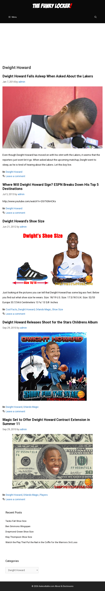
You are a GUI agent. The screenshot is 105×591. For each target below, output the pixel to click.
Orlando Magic (43, 309)
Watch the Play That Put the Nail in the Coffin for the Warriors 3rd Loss (41, 542)
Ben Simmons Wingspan (17, 526)
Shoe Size (57, 309)
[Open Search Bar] (95, 17)
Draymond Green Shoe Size (19, 531)
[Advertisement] (52, 42)
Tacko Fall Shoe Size (15, 521)
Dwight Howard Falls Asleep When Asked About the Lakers (47, 76)
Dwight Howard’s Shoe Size (23, 221)
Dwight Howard (14, 171)
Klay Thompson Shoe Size (18, 537)
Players (44, 494)
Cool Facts (11, 309)
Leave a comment (15, 176)
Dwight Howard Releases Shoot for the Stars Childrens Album (50, 322)
